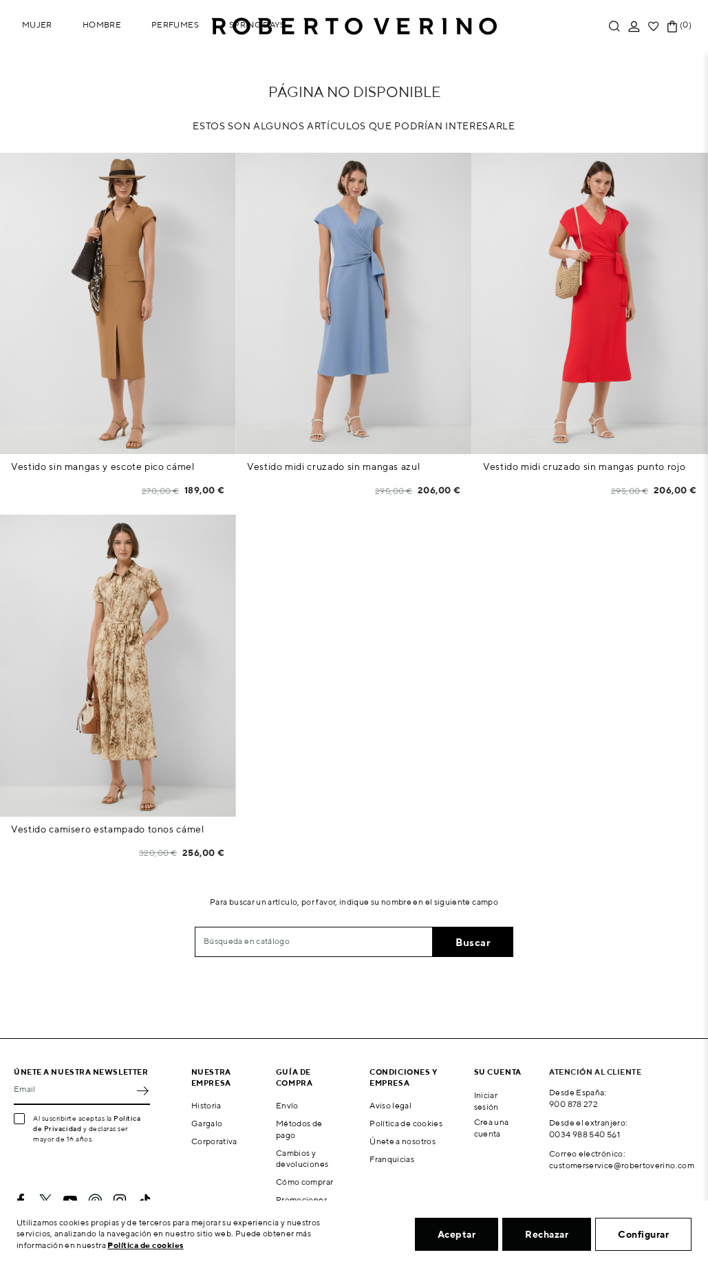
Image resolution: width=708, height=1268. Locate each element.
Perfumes (175, 24)
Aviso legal (390, 1105)
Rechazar (546, 1234)
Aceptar (457, 1234)
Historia (206, 1105)
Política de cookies (405, 1123)
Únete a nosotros (402, 1141)
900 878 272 (573, 1104)
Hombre (102, 24)
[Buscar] (314, 942)
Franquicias (391, 1159)
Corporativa (214, 1141)
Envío (287, 1105)
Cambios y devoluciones (302, 1159)
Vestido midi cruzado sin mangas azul (333, 466)
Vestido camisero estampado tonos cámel (107, 829)
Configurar (643, 1234)
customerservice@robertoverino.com (621, 1165)
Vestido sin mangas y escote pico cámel (103, 466)
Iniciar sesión (486, 1101)
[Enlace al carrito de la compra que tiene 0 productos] (672, 26)
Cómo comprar (304, 1181)
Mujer (37, 24)
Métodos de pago (299, 1129)
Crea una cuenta (491, 1128)
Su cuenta (498, 1071)
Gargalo (207, 1123)
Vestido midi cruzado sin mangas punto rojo (584, 466)
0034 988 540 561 (584, 1134)
